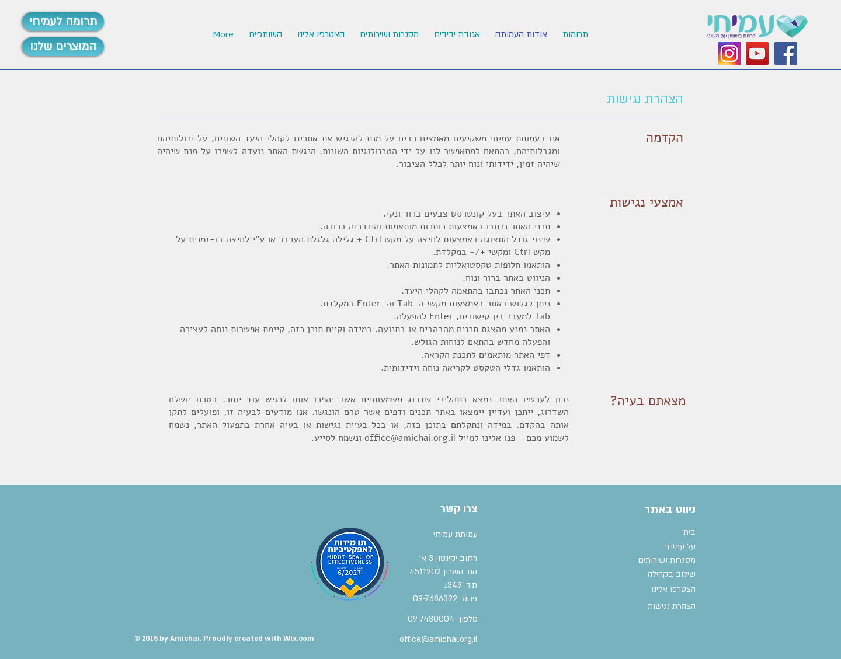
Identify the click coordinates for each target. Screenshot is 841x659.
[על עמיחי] (658, 547)
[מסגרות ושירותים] (666, 560)
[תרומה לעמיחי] (63, 21)
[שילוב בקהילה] (663, 574)
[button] (320, 34)
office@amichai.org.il (410, 437)
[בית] (666, 532)
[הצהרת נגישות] (667, 606)
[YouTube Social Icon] (757, 53)
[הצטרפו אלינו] (667, 589)
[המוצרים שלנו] (63, 46)
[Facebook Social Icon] (785, 53)
